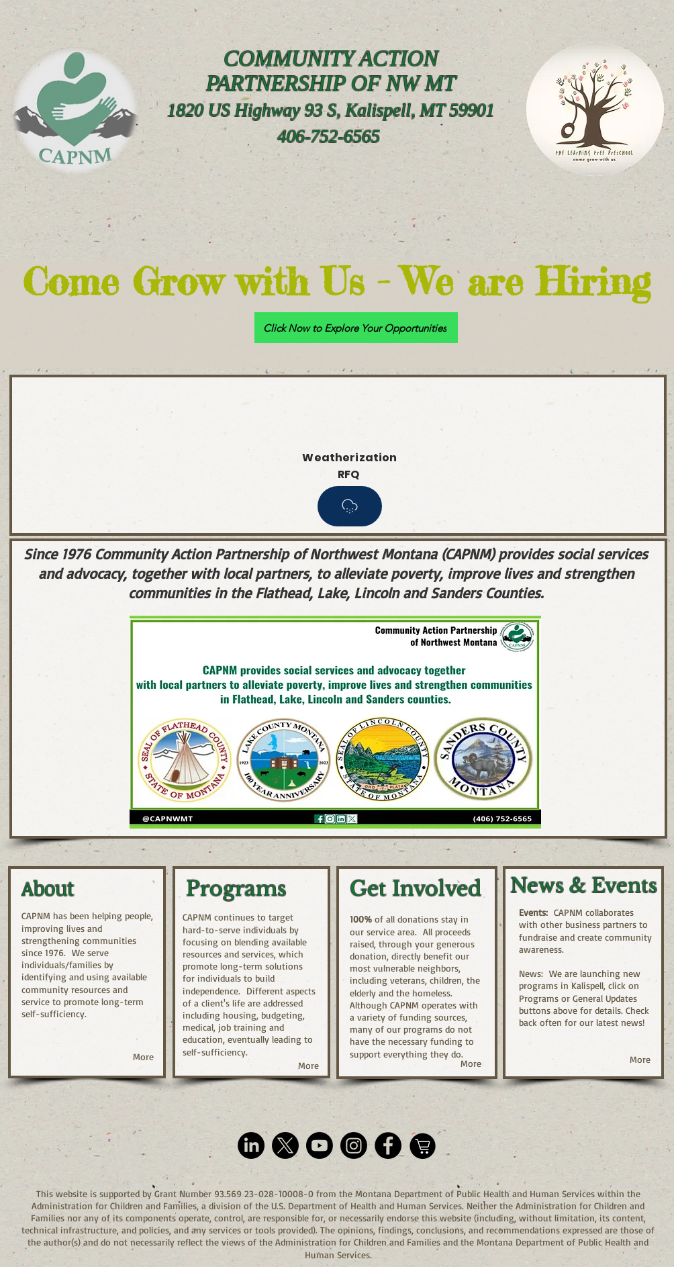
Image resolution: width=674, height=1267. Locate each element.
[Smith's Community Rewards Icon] (422, 1145)
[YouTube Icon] (319, 1145)
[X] (285, 1145)
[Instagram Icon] (353, 1145)
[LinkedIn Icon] (251, 1145)
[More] (143, 1057)
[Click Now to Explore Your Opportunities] (356, 327)
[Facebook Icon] (388, 1145)
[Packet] (350, 506)
